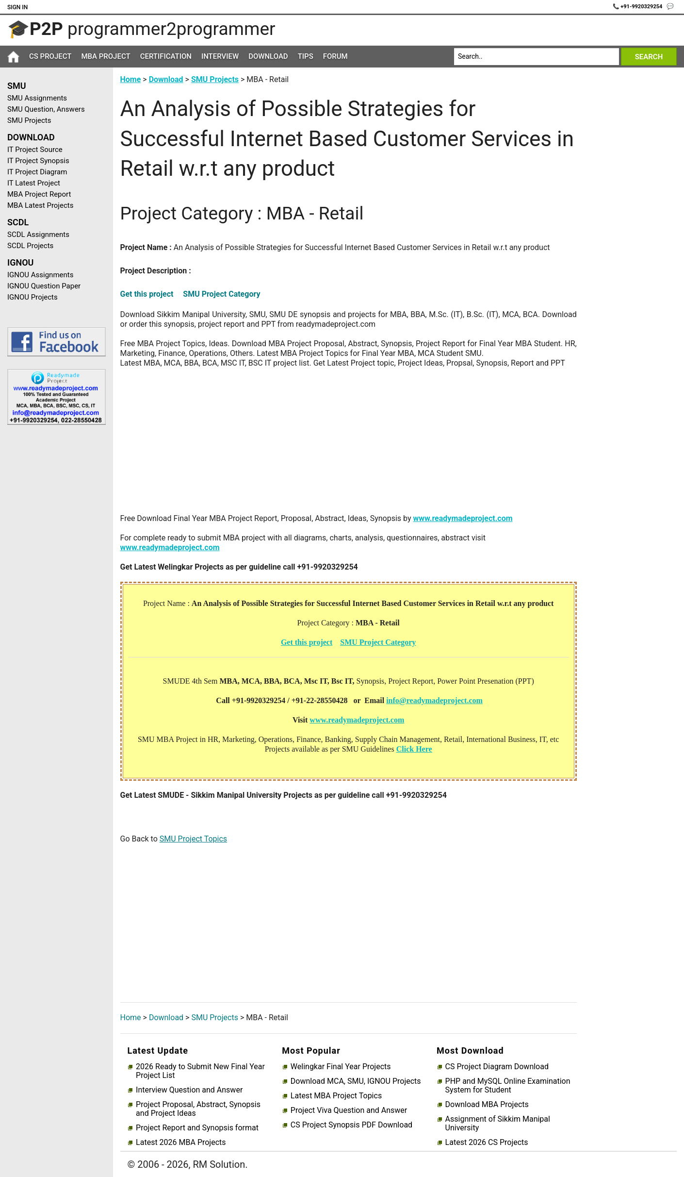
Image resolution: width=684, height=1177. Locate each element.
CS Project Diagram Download (497, 1066)
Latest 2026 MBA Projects (181, 1142)
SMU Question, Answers (46, 109)
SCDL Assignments (38, 234)
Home (130, 79)
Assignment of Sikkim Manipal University (497, 1123)
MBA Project (105, 56)
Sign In (17, 7)
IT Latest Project (33, 183)
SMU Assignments (37, 98)
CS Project (50, 56)
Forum (335, 56)
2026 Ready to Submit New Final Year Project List (200, 1071)
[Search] (536, 57)
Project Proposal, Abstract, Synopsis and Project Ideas (198, 1109)
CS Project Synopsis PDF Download (351, 1125)
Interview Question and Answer (189, 1090)
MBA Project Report (39, 194)
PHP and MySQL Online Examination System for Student (507, 1085)
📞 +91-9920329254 (638, 6)
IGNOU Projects (32, 297)
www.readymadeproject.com (462, 518)
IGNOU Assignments (40, 274)
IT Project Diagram (37, 172)
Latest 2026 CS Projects (486, 1142)
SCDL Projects (30, 245)
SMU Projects (29, 120)
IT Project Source (35, 149)
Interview (220, 56)
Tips (305, 56)
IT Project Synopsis (38, 160)
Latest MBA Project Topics (336, 1096)
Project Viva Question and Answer (349, 1110)
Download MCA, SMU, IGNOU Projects (356, 1081)
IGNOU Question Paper (44, 286)
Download (268, 56)
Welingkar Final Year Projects (341, 1066)
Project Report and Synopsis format (197, 1128)
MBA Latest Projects (40, 205)
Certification (166, 56)
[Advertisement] (52, 587)
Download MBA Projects (487, 1104)
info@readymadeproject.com (434, 700)
